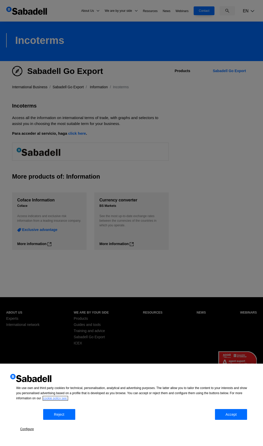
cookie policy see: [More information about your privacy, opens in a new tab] (55, 412)
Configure (31, 426)
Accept (239, 426)
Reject (63, 426)
